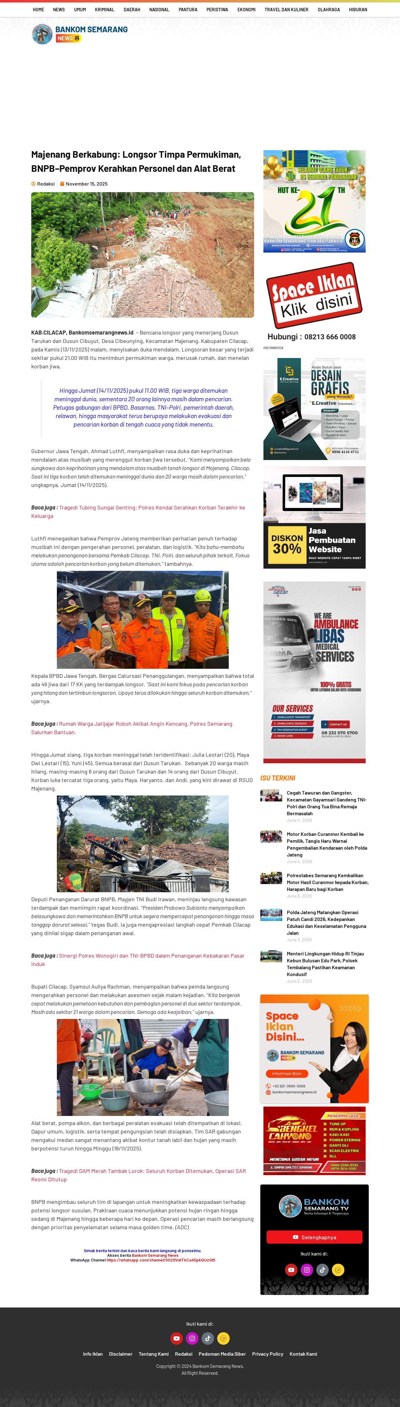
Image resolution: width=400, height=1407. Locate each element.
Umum (80, 9)
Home (38, 9)
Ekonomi (247, 9)
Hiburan (358, 9)
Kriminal (104, 9)
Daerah (132, 9)
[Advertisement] (200, 97)
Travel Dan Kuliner (286, 9)
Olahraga (329, 9)
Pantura (188, 9)
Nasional (159, 9)
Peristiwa (217, 9)
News (59, 9)
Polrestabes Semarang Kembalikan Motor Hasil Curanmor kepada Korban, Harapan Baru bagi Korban (328, 882)
